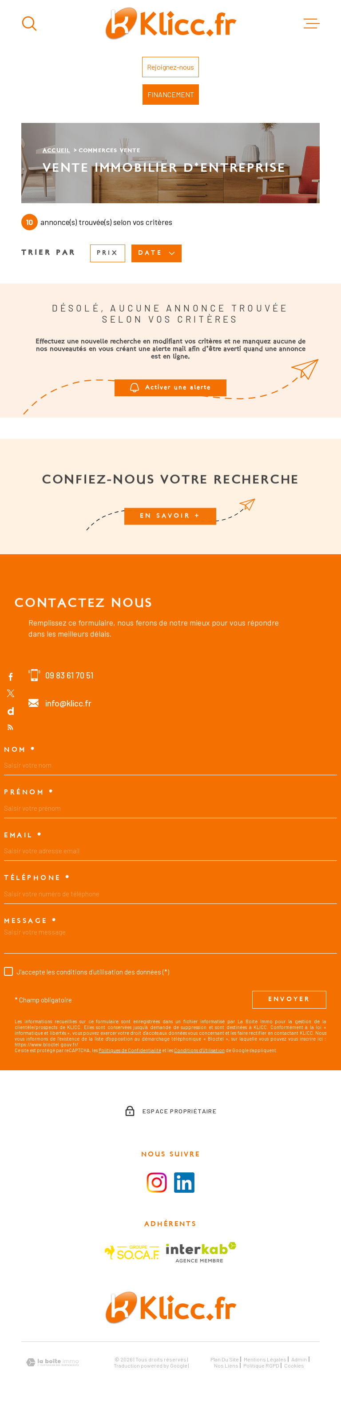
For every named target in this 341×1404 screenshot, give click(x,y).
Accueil (56, 151)
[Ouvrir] (29, 24)
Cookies (294, 1365)
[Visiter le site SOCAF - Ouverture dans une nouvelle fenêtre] (132, 1252)
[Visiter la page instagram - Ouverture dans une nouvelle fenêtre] (157, 1182)
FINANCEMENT (170, 94)
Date (156, 253)
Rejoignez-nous (170, 67)
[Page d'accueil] (171, 23)
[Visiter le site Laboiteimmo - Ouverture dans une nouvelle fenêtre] (52, 1362)
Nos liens (226, 1365)
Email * (23, 835)
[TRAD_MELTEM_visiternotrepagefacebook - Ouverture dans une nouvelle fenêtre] (11, 676)
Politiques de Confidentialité (130, 1050)
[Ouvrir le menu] (312, 24)
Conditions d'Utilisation (199, 1050)
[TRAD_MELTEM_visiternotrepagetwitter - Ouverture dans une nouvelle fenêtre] (11, 693)
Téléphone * (37, 878)
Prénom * (29, 792)
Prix (108, 253)
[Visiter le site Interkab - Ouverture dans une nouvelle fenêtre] (201, 1252)
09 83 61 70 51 (69, 675)
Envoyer (289, 1000)
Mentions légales (265, 1359)
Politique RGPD (261, 1365)
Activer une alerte (170, 388)
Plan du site (224, 1359)
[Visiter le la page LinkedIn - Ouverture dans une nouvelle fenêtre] (184, 1182)
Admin (299, 1359)
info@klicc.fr (68, 703)
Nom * (20, 750)
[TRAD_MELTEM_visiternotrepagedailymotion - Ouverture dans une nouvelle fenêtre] (11, 710)
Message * (31, 921)
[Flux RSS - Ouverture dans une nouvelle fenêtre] (11, 728)
